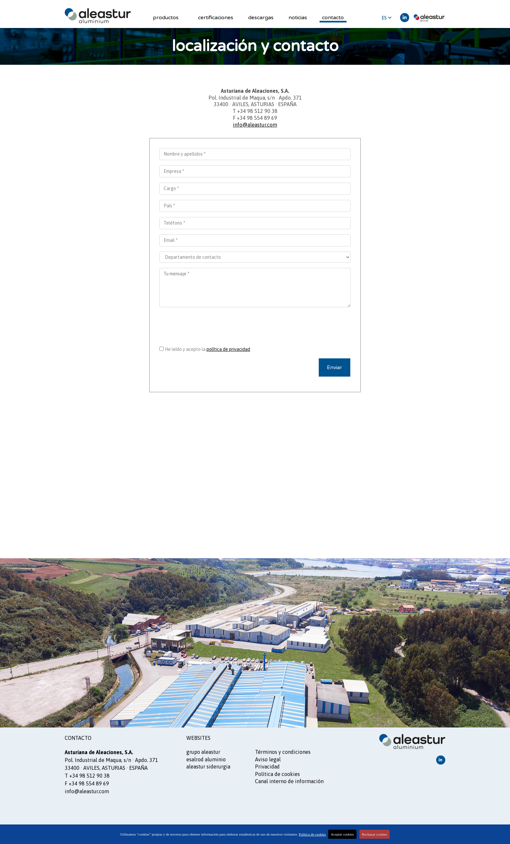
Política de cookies (277, 774)
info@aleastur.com (255, 125)
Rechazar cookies (374, 834)
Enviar (334, 367)
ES (387, 18)
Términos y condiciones (283, 752)
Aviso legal (268, 759)
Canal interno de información (289, 781)
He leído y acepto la (207, 349)
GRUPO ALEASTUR (203, 752)
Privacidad (267, 766)
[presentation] (255, 325)
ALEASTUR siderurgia (208, 766)
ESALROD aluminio (206, 759)
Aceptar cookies (342, 834)
